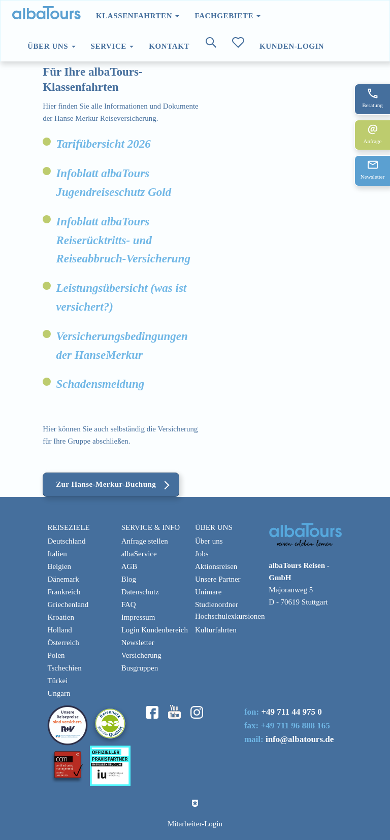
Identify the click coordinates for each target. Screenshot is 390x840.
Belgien (59, 566)
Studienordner (216, 604)
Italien (57, 554)
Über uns (51, 46)
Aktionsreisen (216, 566)
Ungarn (58, 693)
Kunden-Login (291, 46)
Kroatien (60, 617)
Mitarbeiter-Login (195, 824)
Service (112, 46)
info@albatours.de (300, 739)
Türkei (57, 681)
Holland (59, 630)
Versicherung (141, 655)
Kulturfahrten (216, 630)
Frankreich (63, 592)
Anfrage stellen (144, 541)
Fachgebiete (227, 16)
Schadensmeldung (100, 384)
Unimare (208, 592)
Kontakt (169, 46)
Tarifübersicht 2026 (103, 144)
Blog (128, 579)
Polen (55, 655)
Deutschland (66, 541)
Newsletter (137, 643)
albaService (139, 554)
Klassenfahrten (137, 16)
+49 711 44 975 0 (291, 712)
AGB (129, 566)
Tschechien (64, 668)
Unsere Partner (218, 579)
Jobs (202, 554)
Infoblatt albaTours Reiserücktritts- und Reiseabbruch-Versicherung (123, 240)
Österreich (63, 643)
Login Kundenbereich (154, 630)
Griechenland (67, 604)
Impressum (138, 617)
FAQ (128, 604)
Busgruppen (139, 668)
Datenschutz (140, 592)
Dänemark (63, 579)
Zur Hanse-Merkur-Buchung (106, 484)
